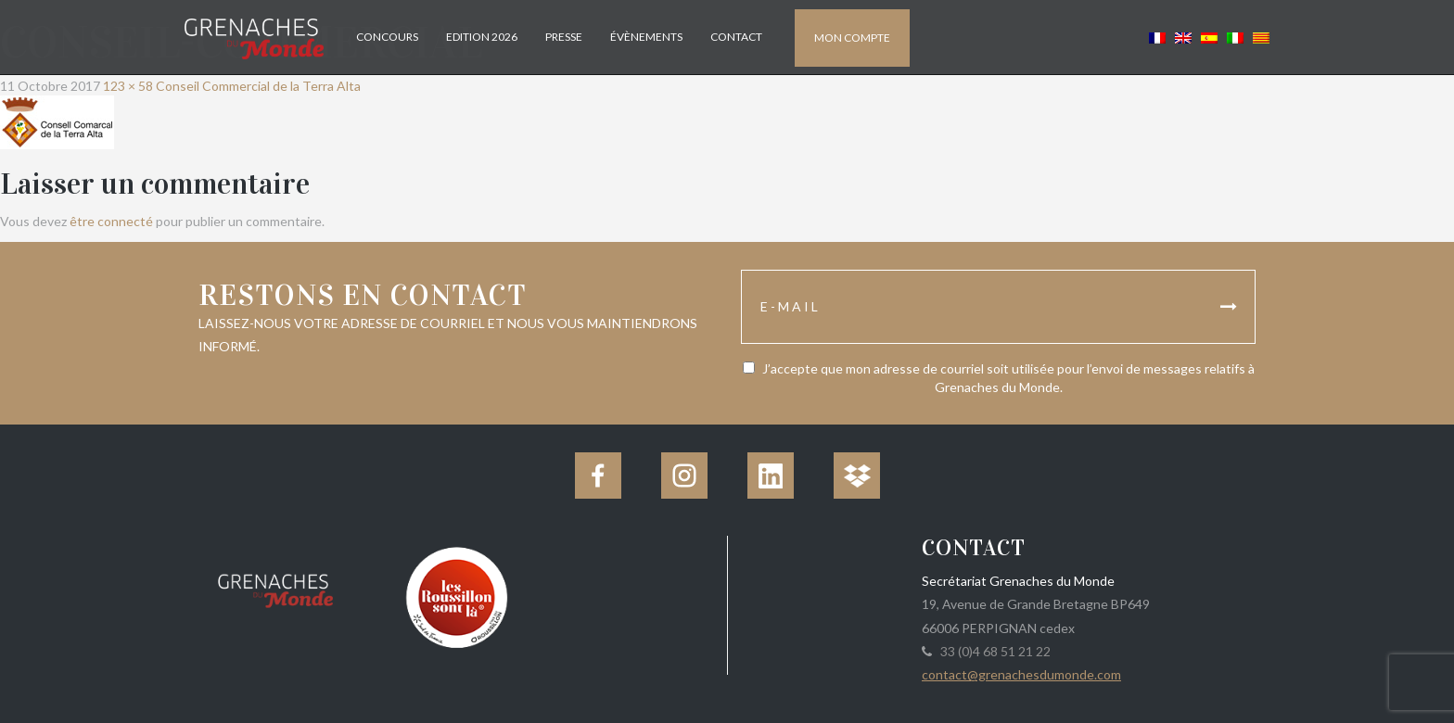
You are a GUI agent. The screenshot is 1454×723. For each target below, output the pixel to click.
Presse (563, 37)
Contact (736, 37)
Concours (387, 37)
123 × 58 (128, 86)
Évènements (646, 37)
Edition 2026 (481, 37)
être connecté (111, 221)
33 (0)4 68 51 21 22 (993, 651)
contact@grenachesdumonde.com (1021, 674)
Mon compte (852, 37)
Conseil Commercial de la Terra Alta (258, 86)
